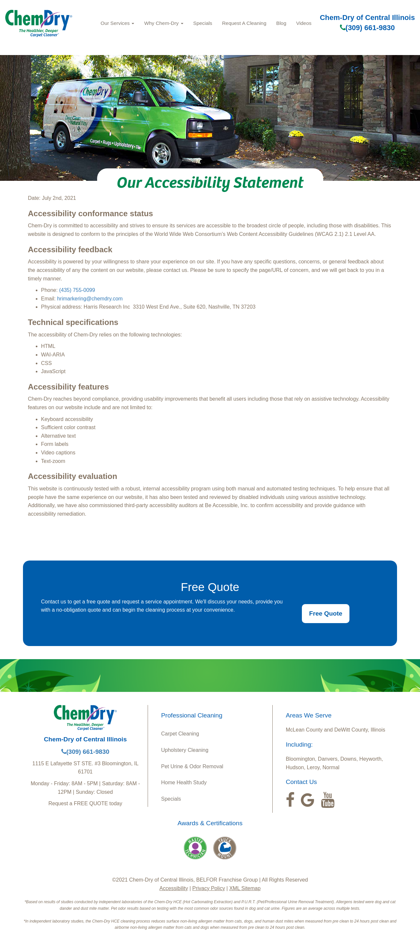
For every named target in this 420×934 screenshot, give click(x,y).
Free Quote (325, 613)
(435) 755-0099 (77, 290)
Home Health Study (184, 782)
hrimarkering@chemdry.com (90, 298)
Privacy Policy (208, 888)
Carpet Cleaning (180, 733)
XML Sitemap (245, 888)
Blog (281, 23)
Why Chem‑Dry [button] (163, 23)
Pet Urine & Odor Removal (192, 766)
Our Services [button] (117, 23)
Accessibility (173, 888)
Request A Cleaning (244, 23)
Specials (202, 23)
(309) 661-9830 (367, 28)
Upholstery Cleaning (184, 750)
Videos (303, 23)
